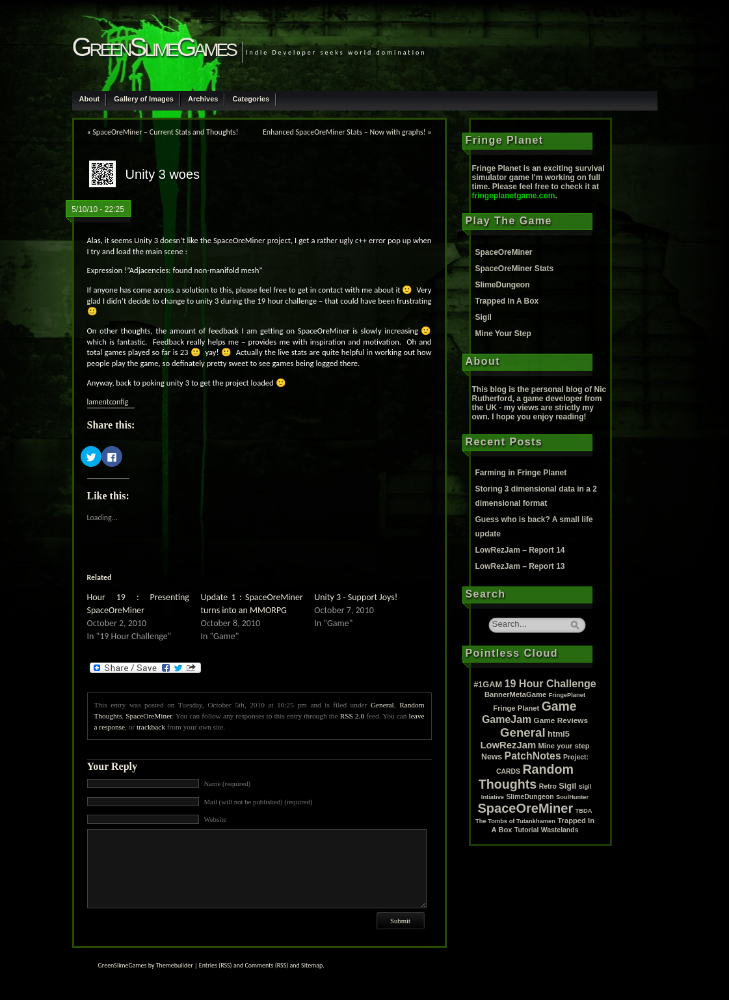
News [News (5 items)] (491, 756)
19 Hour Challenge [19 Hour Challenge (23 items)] (550, 683)
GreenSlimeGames (153, 47)
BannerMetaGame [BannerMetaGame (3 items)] (515, 694)
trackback (151, 727)
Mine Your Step (503, 333)
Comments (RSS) (266, 965)
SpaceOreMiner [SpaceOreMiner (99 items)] (526, 808)
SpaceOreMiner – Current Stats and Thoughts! (165, 132)
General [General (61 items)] (523, 732)
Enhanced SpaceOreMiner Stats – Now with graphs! (344, 132)
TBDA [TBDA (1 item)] (584, 811)
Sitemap (312, 965)
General (382, 705)
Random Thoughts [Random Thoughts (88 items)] (526, 776)
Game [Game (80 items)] (559, 706)
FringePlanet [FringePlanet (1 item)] (567, 695)
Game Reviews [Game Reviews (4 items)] (561, 720)
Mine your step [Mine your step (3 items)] (564, 746)
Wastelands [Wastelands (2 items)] (560, 830)
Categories (250, 99)
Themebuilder (174, 965)
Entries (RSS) (215, 965)
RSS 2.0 (352, 716)
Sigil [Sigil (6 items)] (567, 786)
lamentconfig (108, 401)
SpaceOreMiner (149, 716)
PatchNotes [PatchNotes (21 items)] (533, 755)
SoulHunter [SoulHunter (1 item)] (572, 797)
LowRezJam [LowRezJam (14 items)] (508, 745)
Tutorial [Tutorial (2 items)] (526, 830)
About (89, 99)
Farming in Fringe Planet (521, 472)
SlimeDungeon (502, 284)
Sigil (483, 317)
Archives (203, 99)
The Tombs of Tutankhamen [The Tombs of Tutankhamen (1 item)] (515, 821)
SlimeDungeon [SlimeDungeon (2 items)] (529, 796)
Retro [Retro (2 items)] (548, 786)
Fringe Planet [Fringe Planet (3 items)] (516, 708)
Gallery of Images (144, 99)
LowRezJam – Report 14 (520, 550)
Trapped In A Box (507, 301)
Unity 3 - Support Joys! (355, 597)
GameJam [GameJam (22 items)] (506, 719)
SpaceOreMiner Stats (514, 268)
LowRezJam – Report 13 (520, 566)
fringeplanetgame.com (513, 195)
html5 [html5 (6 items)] (559, 734)
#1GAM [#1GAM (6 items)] (487, 684)
